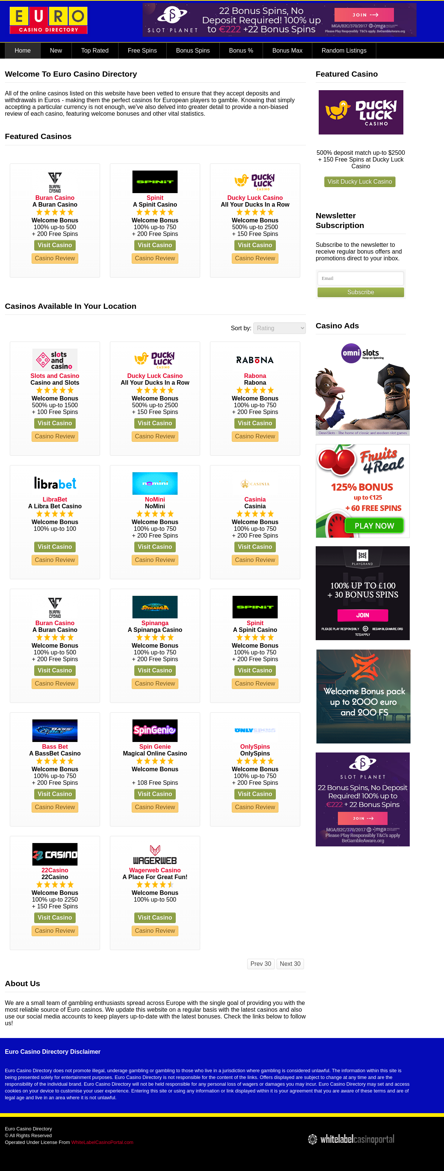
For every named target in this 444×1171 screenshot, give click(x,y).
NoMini (155, 499)
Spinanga (155, 623)
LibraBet (55, 499)
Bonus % (241, 50)
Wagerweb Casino (155, 870)
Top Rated (95, 50)
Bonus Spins (193, 50)
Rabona (255, 376)
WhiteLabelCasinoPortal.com (102, 1142)
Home (23, 50)
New (56, 50)
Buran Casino (55, 198)
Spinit (155, 198)
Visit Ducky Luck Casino (360, 181)
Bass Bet (55, 746)
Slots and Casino (54, 376)
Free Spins (142, 50)
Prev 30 (261, 964)
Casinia (255, 499)
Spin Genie (155, 746)
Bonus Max (287, 50)
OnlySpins (255, 746)
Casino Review (55, 258)
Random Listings (344, 50)
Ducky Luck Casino (255, 198)
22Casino (54, 870)
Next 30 (290, 964)
